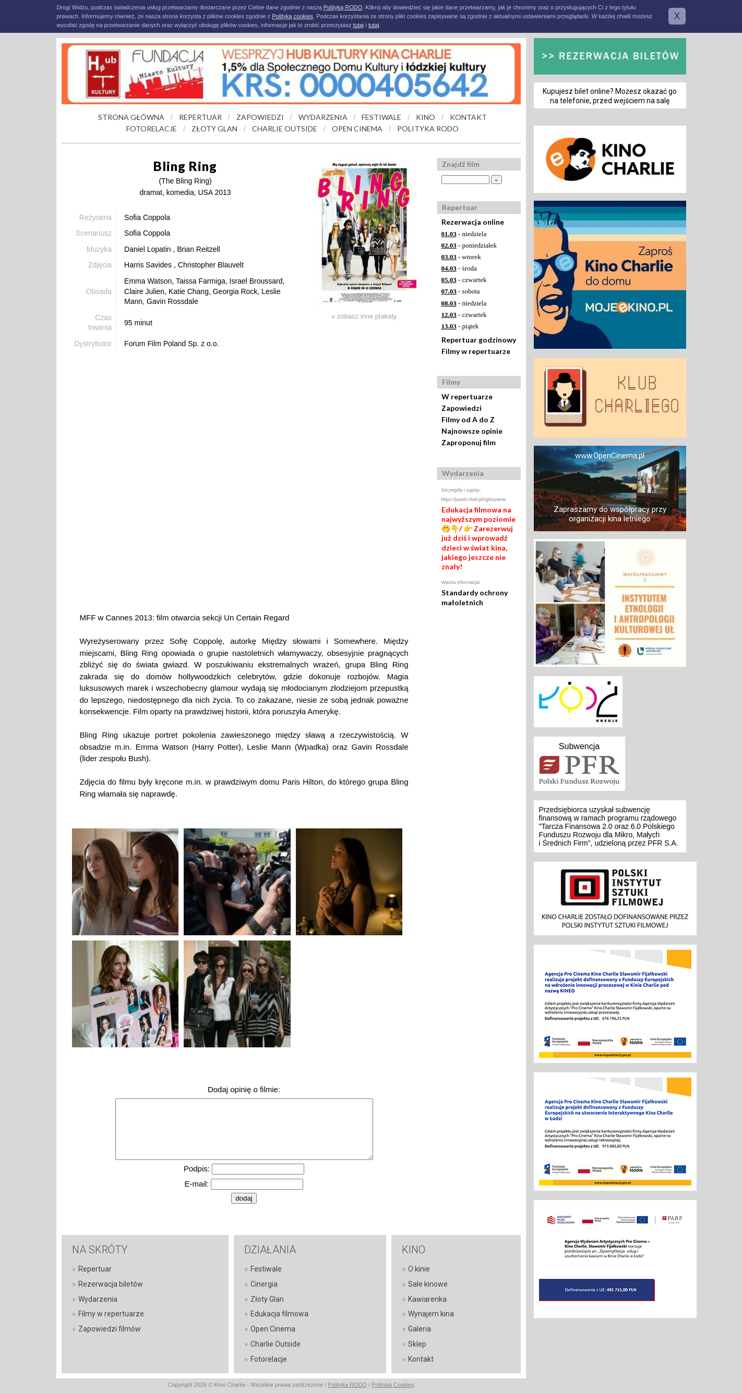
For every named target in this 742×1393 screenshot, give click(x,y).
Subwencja (579, 746)
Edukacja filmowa (279, 1314)
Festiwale (266, 1269)
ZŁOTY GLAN (214, 128)
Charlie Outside (275, 1344)
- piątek (460, 326)
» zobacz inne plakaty (364, 316)
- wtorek (461, 257)
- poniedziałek (469, 245)
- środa (459, 268)
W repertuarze (467, 396)
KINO (425, 117)
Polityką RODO (343, 7)
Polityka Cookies (393, 1385)
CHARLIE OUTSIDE (284, 128)
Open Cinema (272, 1329)
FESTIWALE (381, 117)
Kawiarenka (427, 1299)
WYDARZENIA (323, 117)
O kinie (419, 1269)
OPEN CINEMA (357, 128)
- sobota (460, 291)
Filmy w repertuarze (475, 351)
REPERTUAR (200, 117)
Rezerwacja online (472, 221)
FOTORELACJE (151, 128)
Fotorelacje (268, 1359)
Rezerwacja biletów (110, 1284)
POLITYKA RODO (428, 128)
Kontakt (421, 1359)
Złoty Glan (267, 1299)
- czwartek (464, 280)
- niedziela (464, 234)
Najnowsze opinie (471, 430)
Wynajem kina (431, 1314)
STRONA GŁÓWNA (131, 117)
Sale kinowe (428, 1284)
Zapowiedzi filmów (109, 1329)
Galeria (419, 1329)
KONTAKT (468, 117)
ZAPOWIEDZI (260, 117)
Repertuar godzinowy (478, 339)
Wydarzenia (97, 1299)
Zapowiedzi (461, 408)
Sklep (417, 1344)
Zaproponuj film (468, 442)
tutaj (358, 25)
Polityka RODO (347, 1385)
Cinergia (264, 1284)
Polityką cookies (292, 16)
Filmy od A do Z (468, 419)
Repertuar (95, 1269)
